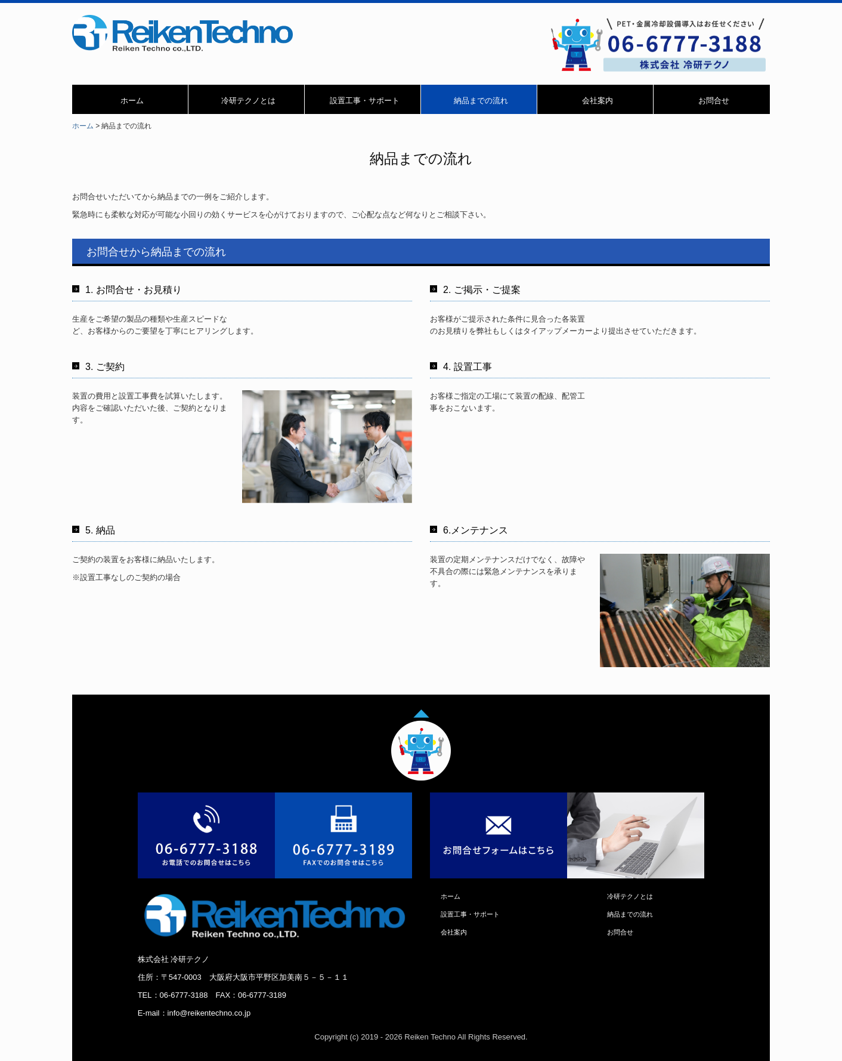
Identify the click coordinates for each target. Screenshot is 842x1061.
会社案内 (597, 100)
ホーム (132, 100)
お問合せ (713, 100)
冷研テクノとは (248, 100)
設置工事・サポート (365, 100)
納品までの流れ (481, 100)
